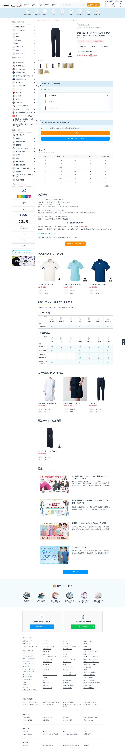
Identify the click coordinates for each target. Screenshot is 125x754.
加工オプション (88, 678)
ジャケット (46, 663)
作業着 (85, 639)
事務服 (85, 663)
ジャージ (45, 670)
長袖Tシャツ (46, 644)
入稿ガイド (34, 5)
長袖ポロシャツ (47, 655)
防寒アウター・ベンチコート (71, 639)
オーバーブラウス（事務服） (92, 676)
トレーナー (46, 657)
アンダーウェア (27, 670)
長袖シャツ (46, 678)
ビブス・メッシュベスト (50, 668)
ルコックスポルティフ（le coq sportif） (72, 698)
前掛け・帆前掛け (68, 678)
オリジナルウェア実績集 (70, 726)
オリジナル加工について (44, 5)
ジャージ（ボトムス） (69, 652)
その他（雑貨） (67, 681)
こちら (57, 237)
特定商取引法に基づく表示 (71, 737)
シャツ (45, 673)
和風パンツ (87, 647)
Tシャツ (45, 637)
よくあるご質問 (109, 1)
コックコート (87, 642)
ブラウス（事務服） (89, 668)
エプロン (65, 676)
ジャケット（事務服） (90, 665)
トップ (39, 20)
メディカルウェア (47, 20)
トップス (45, 634)
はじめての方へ (47, 710)
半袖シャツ (46, 676)
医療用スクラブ (27, 634)
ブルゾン (65, 637)
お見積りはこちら (93, 5)
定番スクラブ (26, 637)
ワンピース (25, 659)
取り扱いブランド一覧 (90, 698)
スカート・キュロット (29, 664)
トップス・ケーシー (28, 657)
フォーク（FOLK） (48, 698)
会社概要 (25, 737)
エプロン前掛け (67, 673)
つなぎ (85, 637)
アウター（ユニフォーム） (91, 655)
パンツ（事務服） (89, 681)
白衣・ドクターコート (29, 651)
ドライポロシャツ (48, 652)
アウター (65, 634)
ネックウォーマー (68, 660)
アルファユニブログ (89, 724)
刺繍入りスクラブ (27, 644)
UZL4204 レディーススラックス (74, 20)
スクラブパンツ (27, 646)
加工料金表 (54, 5)
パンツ (65, 647)
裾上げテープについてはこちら (47, 233)
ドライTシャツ (47, 642)
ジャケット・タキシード (91, 650)
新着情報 (25, 724)
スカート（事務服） (89, 673)
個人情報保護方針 (48, 737)
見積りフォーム (88, 712)
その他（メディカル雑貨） (30, 683)
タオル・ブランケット (69, 668)
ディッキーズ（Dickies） (29, 695)
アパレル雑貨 (87, 660)
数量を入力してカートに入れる (75, 243)
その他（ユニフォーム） (91, 657)
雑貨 (64, 657)
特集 (64, 724)
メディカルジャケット (29, 654)
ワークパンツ (67, 655)
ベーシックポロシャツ (49, 650)
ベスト (45, 665)
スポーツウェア (47, 681)
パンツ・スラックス (59, 20)
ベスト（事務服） (89, 670)
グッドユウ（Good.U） (90, 695)
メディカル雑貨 (27, 672)
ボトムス (65, 644)
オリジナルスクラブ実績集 (50, 726)
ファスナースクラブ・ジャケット (31, 640)
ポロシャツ (46, 647)
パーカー (45, 660)
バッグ (24, 675)
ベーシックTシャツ (48, 639)
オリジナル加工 (27, 712)
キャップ (65, 663)
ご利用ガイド (27, 5)
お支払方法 (66, 710)
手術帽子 (25, 677)
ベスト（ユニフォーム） (91, 652)
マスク (65, 670)
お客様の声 (87, 726)
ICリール (25, 680)
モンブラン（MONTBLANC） (31, 698)
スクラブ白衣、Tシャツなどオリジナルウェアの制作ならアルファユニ (81, 751)
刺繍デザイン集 (27, 726)
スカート (65, 650)
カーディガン (26, 667)
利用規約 (86, 737)
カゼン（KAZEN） (68, 695)
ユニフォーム (87, 634)
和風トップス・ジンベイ (91, 644)
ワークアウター (67, 642)
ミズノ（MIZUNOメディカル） (52, 695)
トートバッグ (67, 665)
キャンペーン (47, 724)
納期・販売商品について (91, 710)
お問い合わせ (118, 1)
